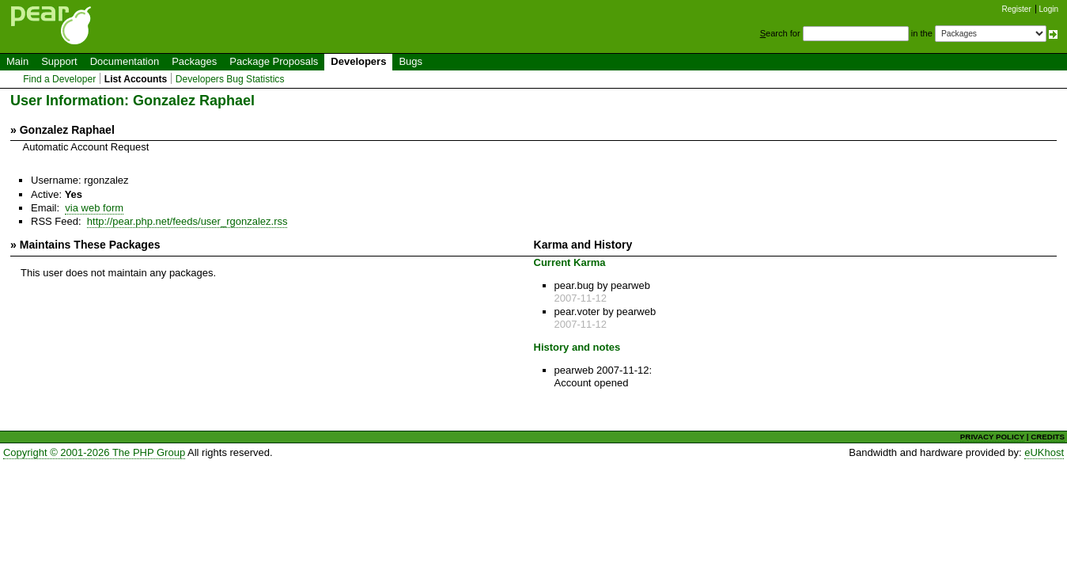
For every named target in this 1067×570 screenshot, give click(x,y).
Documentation (124, 61)
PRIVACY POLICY (992, 436)
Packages (194, 61)
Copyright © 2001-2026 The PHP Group (94, 452)
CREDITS (1048, 436)
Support (59, 61)
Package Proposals (273, 61)
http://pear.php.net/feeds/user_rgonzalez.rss (187, 221)
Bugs (410, 61)
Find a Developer (59, 79)
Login (1048, 9)
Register (1016, 9)
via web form (94, 208)
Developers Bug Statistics (230, 79)
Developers (358, 61)
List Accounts (135, 79)
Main (17, 61)
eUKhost (1044, 452)
